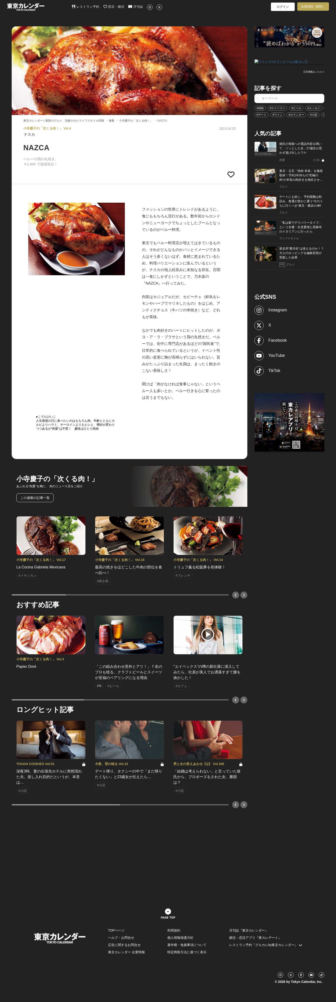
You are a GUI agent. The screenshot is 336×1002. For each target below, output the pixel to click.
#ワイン (278, 114)
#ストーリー (277, 107)
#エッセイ (313, 107)
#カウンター (296, 114)
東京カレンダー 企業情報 (126, 952)
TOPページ (116, 930)
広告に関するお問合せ (124, 944)
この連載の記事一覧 (35, 498)
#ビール (296, 107)
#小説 (313, 114)
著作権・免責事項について (186, 944)
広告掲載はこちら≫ (313, 71)
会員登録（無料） (313, 6)
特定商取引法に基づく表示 (186, 952)
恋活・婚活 (114, 6)
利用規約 (173, 930)
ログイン (283, 6)
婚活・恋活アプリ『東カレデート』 (255, 937)
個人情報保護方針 (180, 937)
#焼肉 (260, 107)
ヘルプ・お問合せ (121, 937)
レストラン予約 (85, 6)
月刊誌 (135, 6)
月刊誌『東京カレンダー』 (248, 930)
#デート (261, 114)
